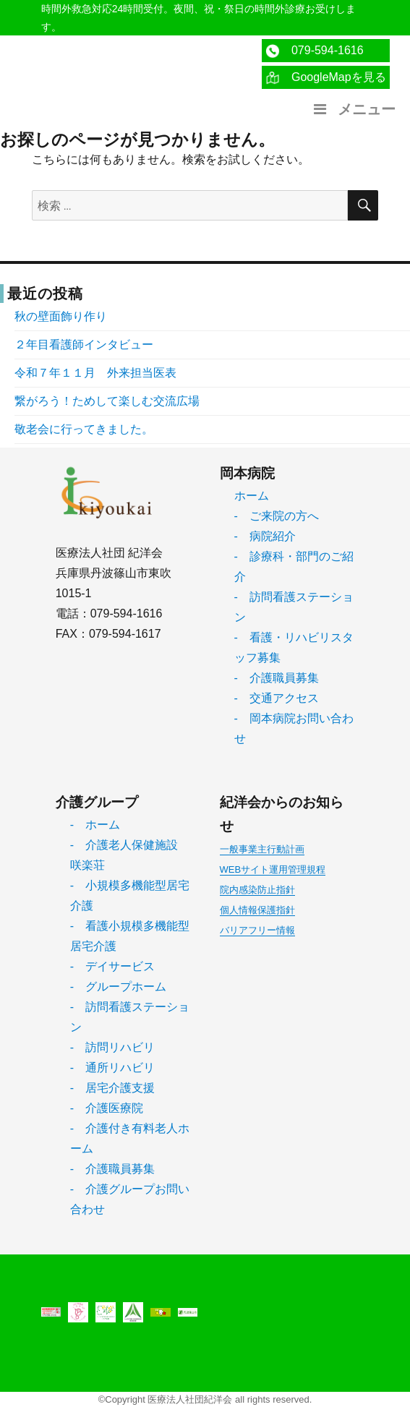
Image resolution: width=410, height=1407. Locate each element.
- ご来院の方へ (276, 516)
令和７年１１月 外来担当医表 (95, 373)
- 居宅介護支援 (112, 1088)
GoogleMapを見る (325, 78)
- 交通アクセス (276, 698)
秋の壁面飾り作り (60, 316)
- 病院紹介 (265, 536)
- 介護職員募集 (276, 678)
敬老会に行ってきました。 (83, 429)
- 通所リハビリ (112, 1067)
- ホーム (95, 824)
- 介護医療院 (106, 1108)
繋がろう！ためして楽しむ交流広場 (107, 401)
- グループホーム (118, 986)
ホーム (251, 495)
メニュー (353, 109)
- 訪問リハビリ (112, 1047)
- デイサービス (112, 966)
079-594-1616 (314, 51)
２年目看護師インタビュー (83, 344)
